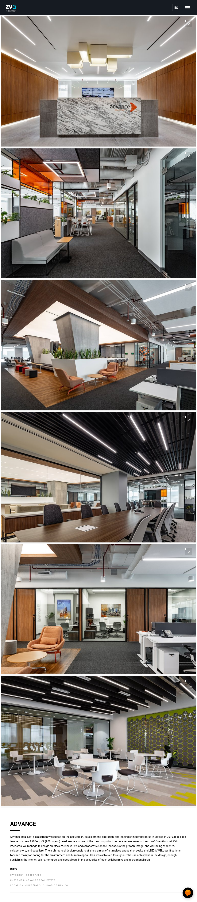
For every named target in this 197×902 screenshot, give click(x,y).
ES (176, 8)
